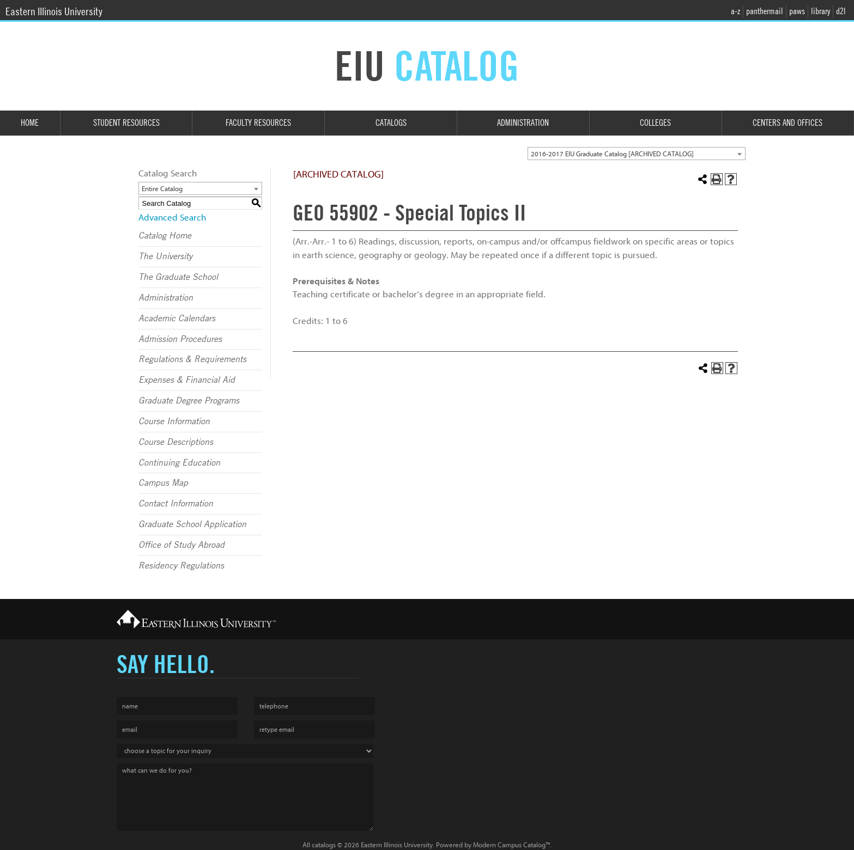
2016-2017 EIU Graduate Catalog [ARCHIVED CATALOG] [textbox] (612, 154)
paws (797, 11)
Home (30, 123)
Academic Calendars (176, 318)
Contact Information (175, 503)
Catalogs (391, 123)
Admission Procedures (180, 339)
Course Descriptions (175, 442)
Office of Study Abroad (181, 545)
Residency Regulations (181, 565)
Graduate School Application (192, 524)
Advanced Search (172, 217)
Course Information (174, 421)
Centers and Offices (787, 123)
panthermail (764, 11)
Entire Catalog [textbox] (162, 189)
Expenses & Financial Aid (186, 380)
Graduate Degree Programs (188, 400)
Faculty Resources (258, 123)
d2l (841, 11)
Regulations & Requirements (192, 359)
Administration (523, 123)
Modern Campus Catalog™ (511, 845)
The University (165, 256)
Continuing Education (179, 462)
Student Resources (126, 123)
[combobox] (637, 153)
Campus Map (163, 483)
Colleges (655, 123)
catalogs (324, 845)
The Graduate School (178, 277)
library (820, 11)
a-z (735, 11)
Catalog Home (164, 235)
